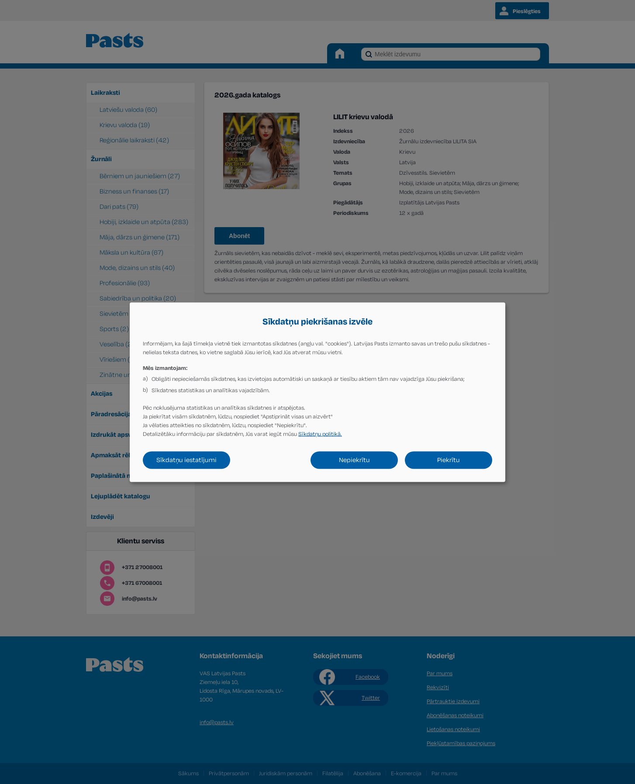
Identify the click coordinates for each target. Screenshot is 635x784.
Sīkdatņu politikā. (320, 434)
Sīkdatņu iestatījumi (186, 459)
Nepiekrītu (354, 459)
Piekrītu (448, 459)
